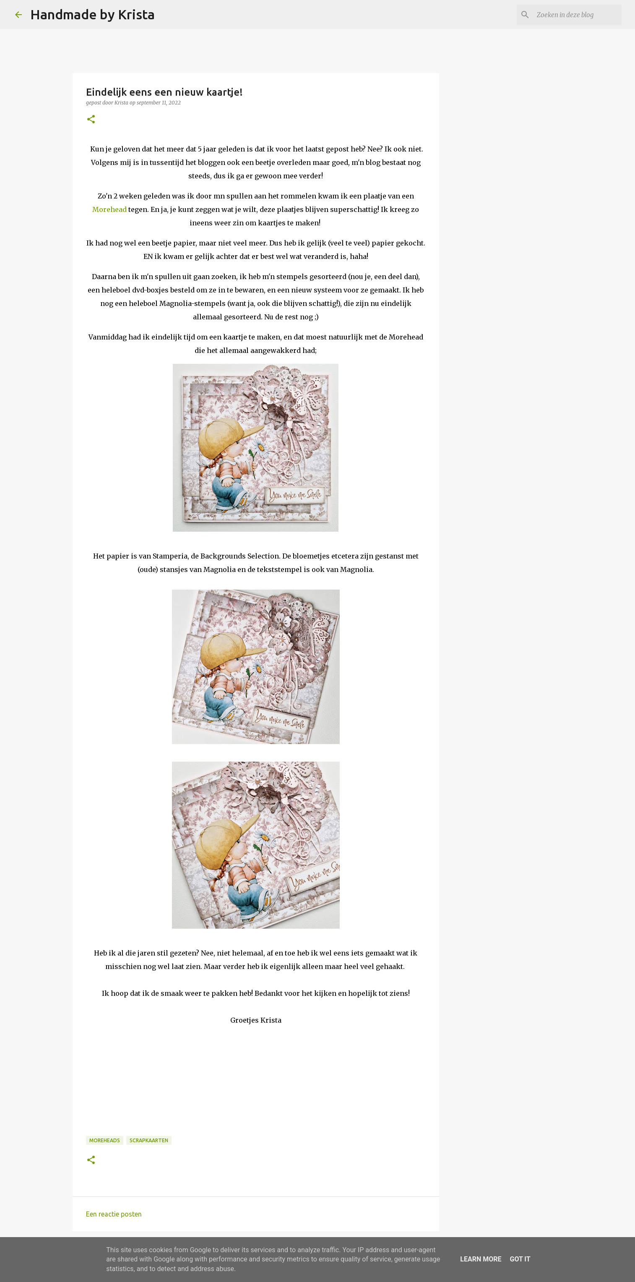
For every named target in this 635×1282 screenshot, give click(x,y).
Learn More (480, 1259)
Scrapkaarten (149, 1140)
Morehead (109, 209)
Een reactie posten (114, 1214)
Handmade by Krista (92, 14)
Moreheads (104, 1140)
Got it (520, 1259)
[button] (91, 119)
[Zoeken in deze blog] (578, 15)
